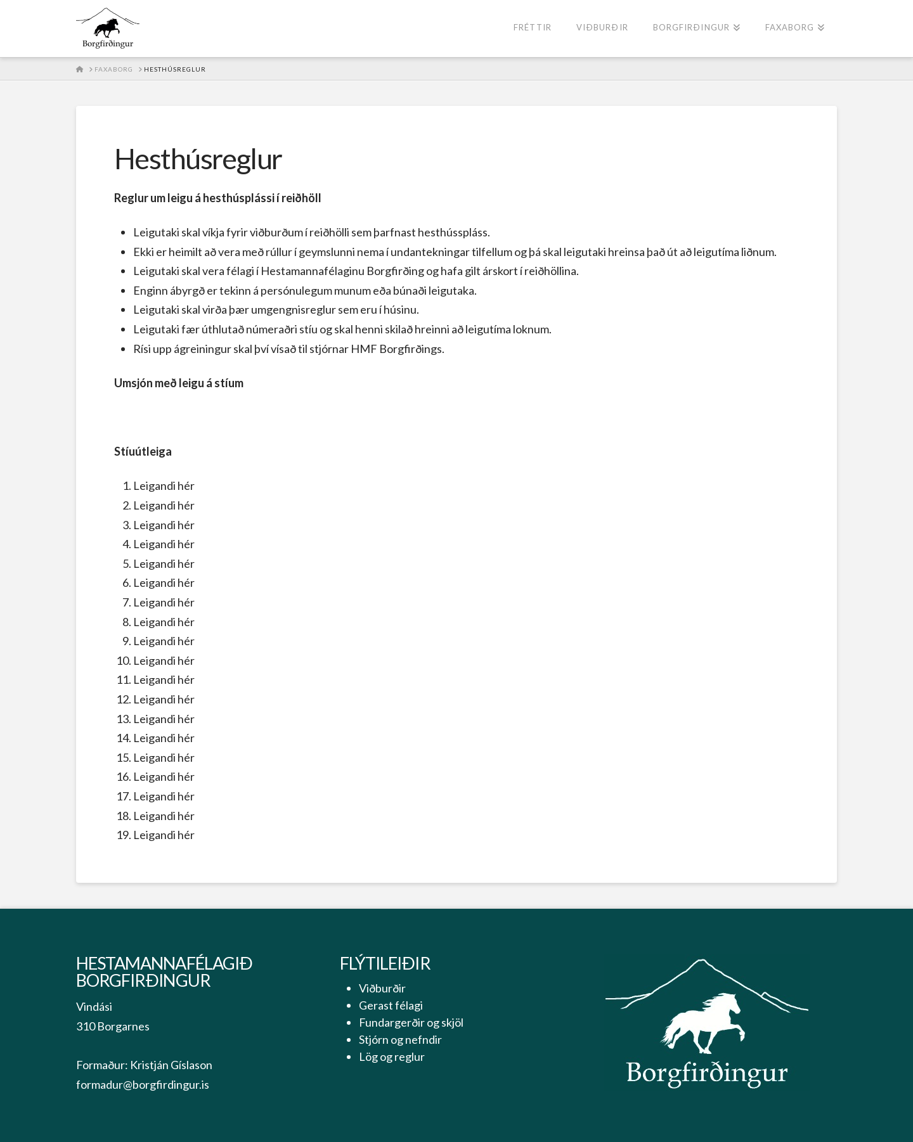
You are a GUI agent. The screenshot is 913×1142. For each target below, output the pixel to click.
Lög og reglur (392, 1056)
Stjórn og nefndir (400, 1039)
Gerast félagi (391, 1005)
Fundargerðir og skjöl (411, 1022)
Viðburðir (382, 988)
